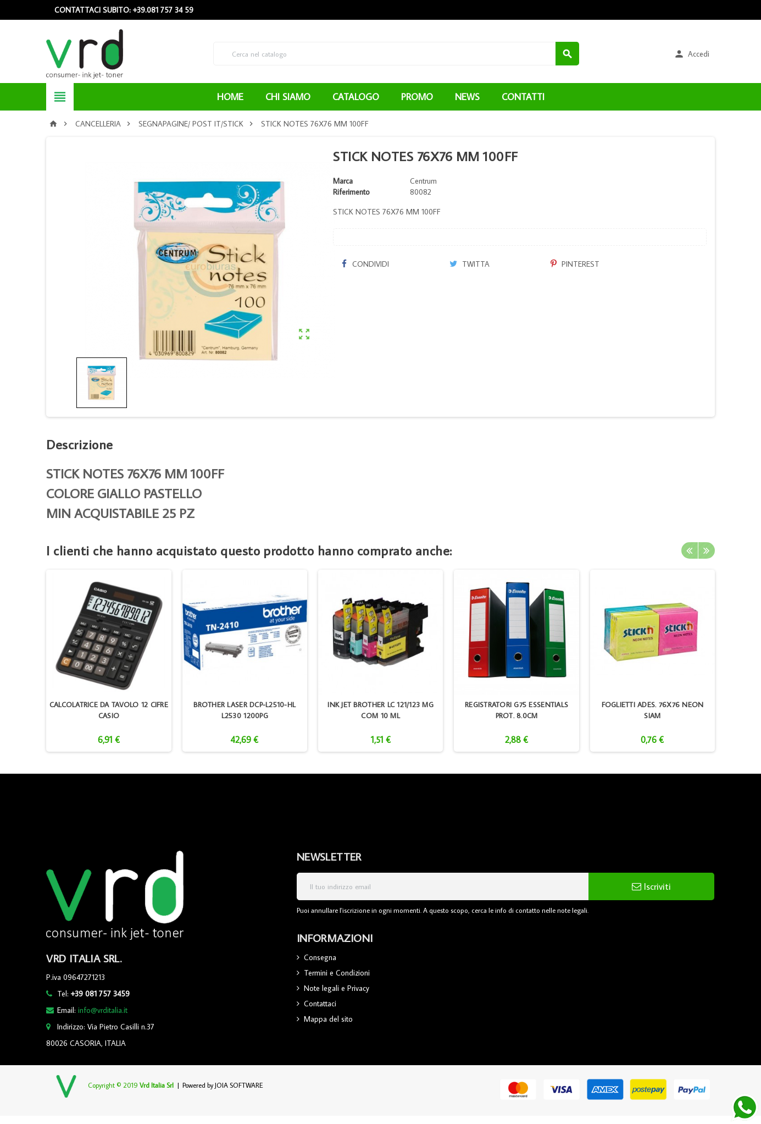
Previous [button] (689, 550)
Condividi (364, 264)
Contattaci (320, 1004)
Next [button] (706, 550)
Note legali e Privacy (336, 988)
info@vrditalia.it (102, 1010)
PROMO (417, 97)
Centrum (423, 181)
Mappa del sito (328, 1019)
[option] (108, 661)
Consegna (320, 957)
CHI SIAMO (287, 97)
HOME (230, 97)
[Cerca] (396, 53)
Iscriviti (651, 886)
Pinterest (575, 264)
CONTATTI (523, 97)
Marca (343, 181)
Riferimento (351, 192)
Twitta (469, 264)
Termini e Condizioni (337, 973)
